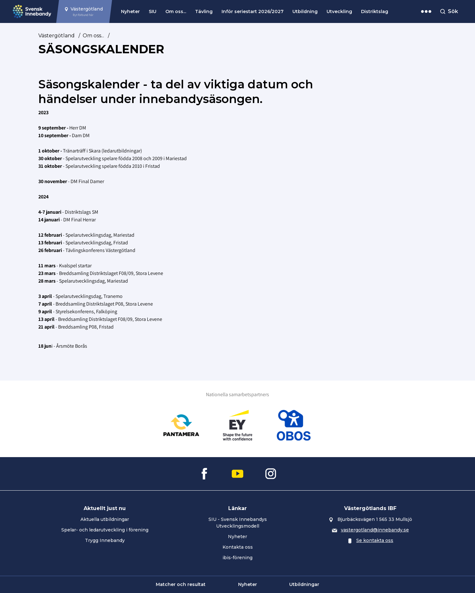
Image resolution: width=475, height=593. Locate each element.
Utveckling (339, 11)
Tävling (204, 11)
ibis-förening (237, 557)
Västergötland (56, 36)
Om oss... (175, 11)
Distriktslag (374, 11)
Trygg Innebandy (105, 540)
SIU (152, 11)
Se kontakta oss (374, 540)
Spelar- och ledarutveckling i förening (104, 530)
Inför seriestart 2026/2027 (252, 11)
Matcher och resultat (181, 584)
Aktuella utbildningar (104, 519)
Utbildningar (304, 584)
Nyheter (130, 11)
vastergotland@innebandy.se (375, 530)
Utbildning (305, 11)
